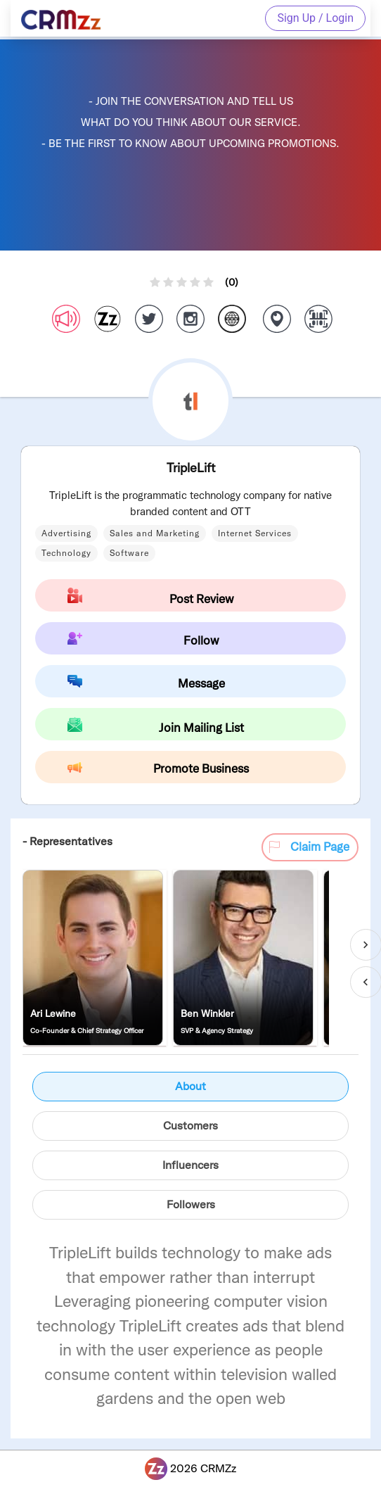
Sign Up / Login (315, 18)
